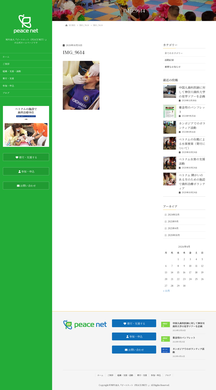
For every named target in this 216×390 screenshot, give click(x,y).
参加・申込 (8, 85)
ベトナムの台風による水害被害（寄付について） (192, 143)
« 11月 (166, 290)
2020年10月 (174, 235)
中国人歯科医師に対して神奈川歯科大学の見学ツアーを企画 (192, 91)
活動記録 (169, 60)
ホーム (6, 56)
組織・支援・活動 (12, 71)
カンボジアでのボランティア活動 (192, 125)
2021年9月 (173, 221)
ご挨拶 (6, 63)
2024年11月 (173, 214)
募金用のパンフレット (184, 337)
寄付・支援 (8, 78)
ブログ (6, 92)
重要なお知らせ (173, 66)
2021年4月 (173, 228)
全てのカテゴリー (174, 53)
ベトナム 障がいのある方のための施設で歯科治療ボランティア (192, 181)
